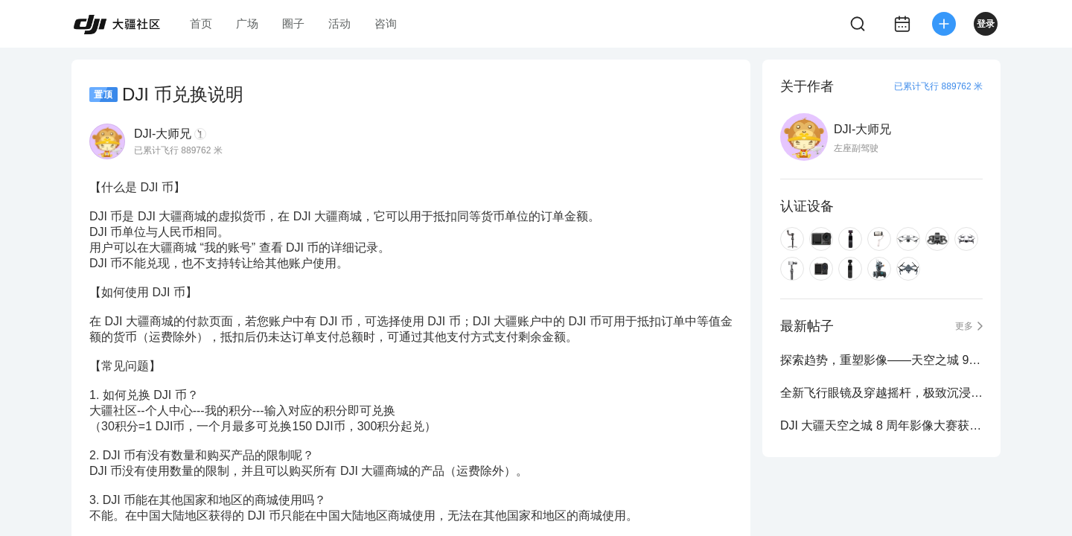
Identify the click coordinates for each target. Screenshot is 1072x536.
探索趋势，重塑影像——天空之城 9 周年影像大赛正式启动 (881, 360)
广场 (247, 23)
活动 (339, 23)
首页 (201, 23)
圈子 (293, 23)
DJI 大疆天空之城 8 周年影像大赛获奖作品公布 (881, 425)
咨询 (385, 23)
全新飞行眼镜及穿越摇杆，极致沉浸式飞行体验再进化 (881, 392)
